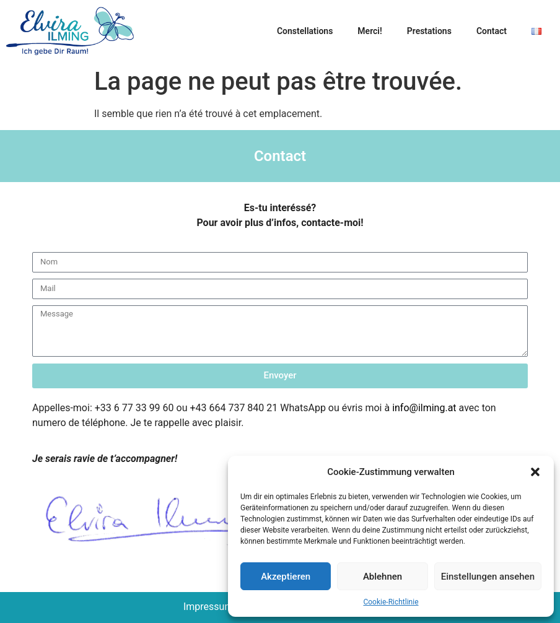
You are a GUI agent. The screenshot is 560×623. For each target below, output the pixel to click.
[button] (535, 472)
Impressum (208, 606)
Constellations (305, 31)
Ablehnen (382, 576)
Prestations (429, 31)
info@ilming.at (424, 408)
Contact (491, 31)
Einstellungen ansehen (488, 576)
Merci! (369, 31)
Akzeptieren (285, 576)
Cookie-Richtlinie (390, 602)
